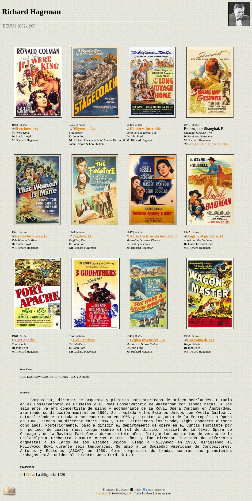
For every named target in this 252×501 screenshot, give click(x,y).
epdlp (129, 493)
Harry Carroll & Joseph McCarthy (206, 144)
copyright (102, 493)
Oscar (30, 475)
